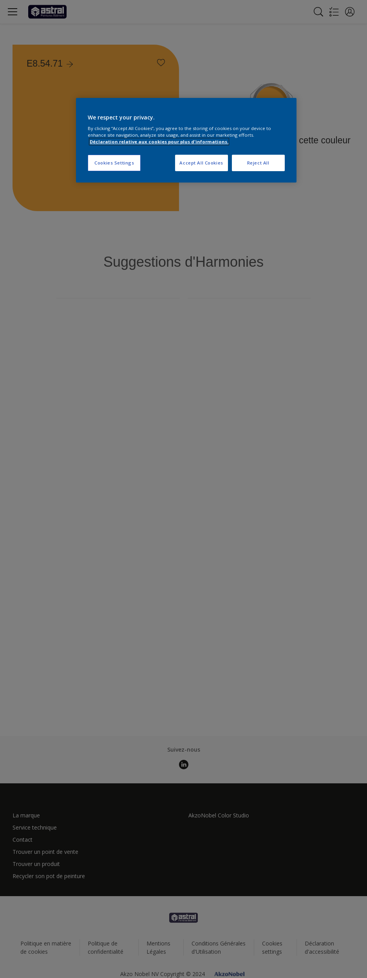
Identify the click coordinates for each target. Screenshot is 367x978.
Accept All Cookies (201, 163)
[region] (186, 140)
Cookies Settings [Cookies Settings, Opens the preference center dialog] (114, 163)
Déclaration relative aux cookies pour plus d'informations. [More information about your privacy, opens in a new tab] (159, 142)
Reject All (258, 163)
